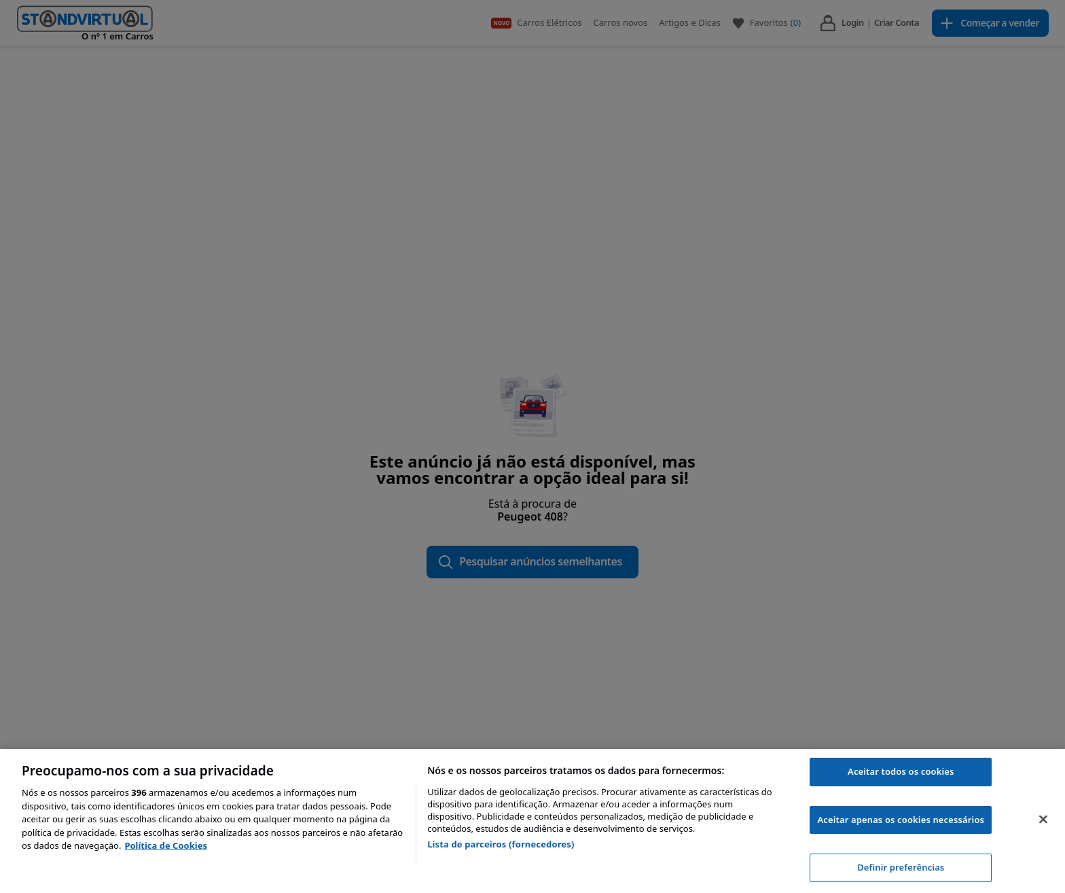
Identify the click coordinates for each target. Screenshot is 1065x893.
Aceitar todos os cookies (901, 771)
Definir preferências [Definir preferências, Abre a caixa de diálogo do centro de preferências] (900, 867)
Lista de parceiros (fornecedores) (500, 844)
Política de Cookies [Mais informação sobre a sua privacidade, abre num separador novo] (165, 845)
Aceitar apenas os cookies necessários (900, 819)
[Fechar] (1043, 820)
